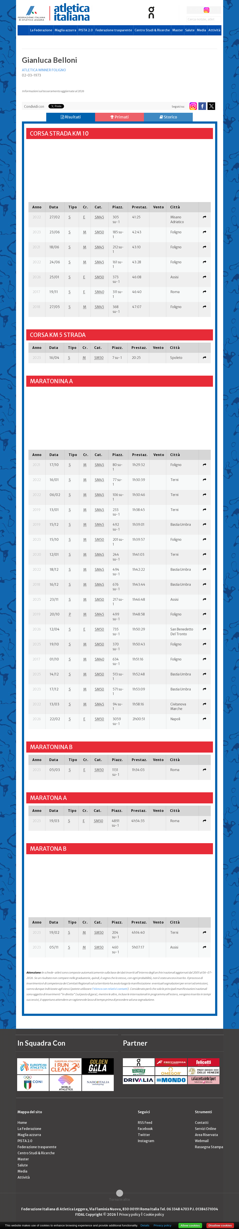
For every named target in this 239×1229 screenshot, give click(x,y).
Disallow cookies (220, 1225)
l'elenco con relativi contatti (109, 988)
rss (214, 10)
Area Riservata (206, 1135)
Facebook (145, 1129)
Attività (214, 30)
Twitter (144, 1135)
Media (201, 30)
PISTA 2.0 (86, 30)
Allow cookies (190, 1225)
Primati (119, 116)
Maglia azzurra (65, 30)
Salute (189, 30)
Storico (168, 116)
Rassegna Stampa (209, 1147)
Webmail (202, 1141)
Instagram (146, 1141)
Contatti (201, 1123)
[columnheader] (36, 207)
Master (177, 30)
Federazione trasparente (114, 30)
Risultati (71, 116)
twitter (198, 10)
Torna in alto (119, 1199)
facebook (190, 10)
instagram (206, 10)
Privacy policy (129, 1214)
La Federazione (41, 30)
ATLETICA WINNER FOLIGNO (44, 70)
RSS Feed (145, 1123)
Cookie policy (153, 1214)
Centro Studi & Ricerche (152, 30)
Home (22, 1123)
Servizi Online (205, 1129)
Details (144, 1225)
